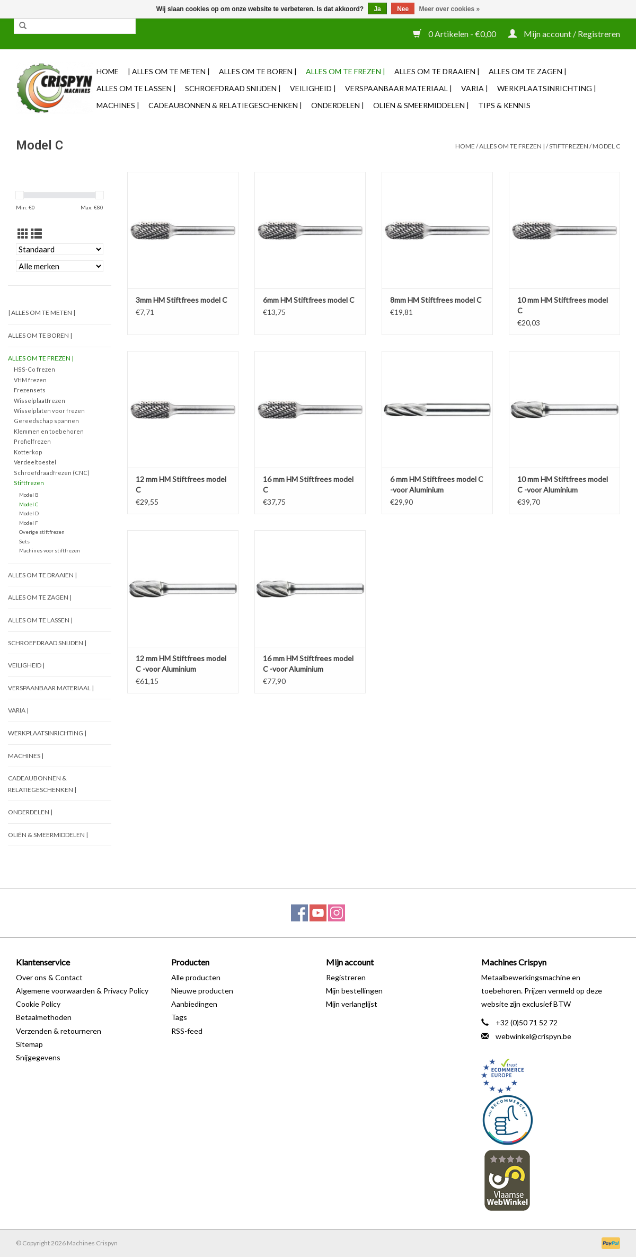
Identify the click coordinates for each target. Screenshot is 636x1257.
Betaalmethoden (44, 1017)
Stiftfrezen (568, 146)
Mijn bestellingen (354, 990)
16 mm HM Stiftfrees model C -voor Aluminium (308, 663)
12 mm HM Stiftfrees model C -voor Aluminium (181, 663)
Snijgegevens (38, 1057)
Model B (28, 494)
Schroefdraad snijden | (233, 88)
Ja (377, 9)
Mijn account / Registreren (564, 34)
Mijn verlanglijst (351, 1003)
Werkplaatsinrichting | (546, 88)
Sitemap (29, 1044)
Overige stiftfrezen (42, 532)
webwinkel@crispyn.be (533, 1036)
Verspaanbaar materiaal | (398, 88)
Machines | (117, 105)
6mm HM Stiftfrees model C (309, 299)
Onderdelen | (337, 105)
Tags (179, 1017)
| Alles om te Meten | (169, 71)
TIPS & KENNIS (504, 105)
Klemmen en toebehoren (49, 431)
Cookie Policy (38, 1003)
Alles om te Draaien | (437, 71)
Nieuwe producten (202, 990)
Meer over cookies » (449, 9)
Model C (606, 146)
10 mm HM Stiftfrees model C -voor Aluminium (562, 484)
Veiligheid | (313, 88)
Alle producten (195, 977)
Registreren (346, 977)
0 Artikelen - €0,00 (455, 34)
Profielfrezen (32, 441)
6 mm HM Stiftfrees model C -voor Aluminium (436, 484)
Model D (29, 513)
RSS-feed (186, 1030)
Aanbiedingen (194, 1003)
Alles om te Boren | (258, 71)
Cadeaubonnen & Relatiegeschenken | (225, 105)
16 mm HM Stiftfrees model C (308, 484)
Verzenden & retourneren (58, 1030)
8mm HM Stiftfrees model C (436, 299)
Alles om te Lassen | (136, 88)
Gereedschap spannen (46, 420)
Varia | (474, 88)
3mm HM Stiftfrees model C (181, 299)
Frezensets (30, 389)
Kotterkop (28, 452)
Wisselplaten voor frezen (49, 410)
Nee (403, 9)
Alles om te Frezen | (345, 71)
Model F (28, 523)
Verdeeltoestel (35, 462)
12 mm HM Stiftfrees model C (181, 484)
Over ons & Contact (49, 977)
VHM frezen (30, 379)
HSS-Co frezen (34, 369)
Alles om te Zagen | (528, 71)
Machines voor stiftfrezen (49, 550)
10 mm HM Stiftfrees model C (562, 305)
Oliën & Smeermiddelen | (421, 105)
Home (107, 71)
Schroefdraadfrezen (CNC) (52, 472)
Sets (24, 541)
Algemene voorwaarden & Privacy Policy (82, 990)
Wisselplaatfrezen (39, 400)
